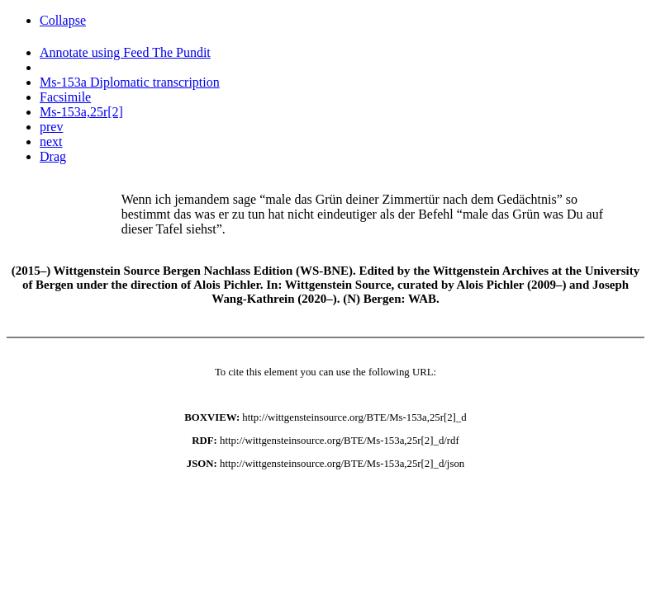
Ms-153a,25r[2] (81, 112)
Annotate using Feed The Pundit (125, 52)
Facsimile (65, 97)
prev (51, 127)
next (51, 141)
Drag (53, 156)
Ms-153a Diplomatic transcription (130, 82)
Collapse (63, 20)
